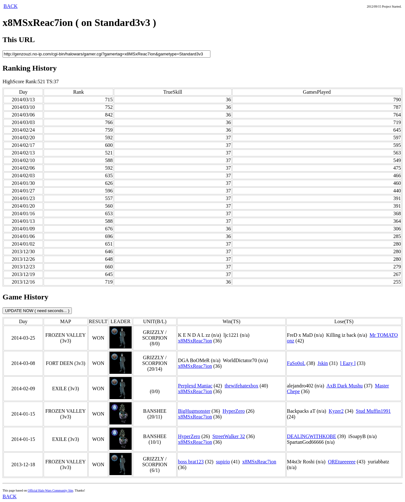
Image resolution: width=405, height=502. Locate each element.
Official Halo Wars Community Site (50, 490)
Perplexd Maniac (195, 385)
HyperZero (233, 411)
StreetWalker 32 (228, 436)
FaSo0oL (296, 363)
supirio (223, 461)
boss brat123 (190, 461)
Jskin (322, 363)
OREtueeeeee (342, 461)
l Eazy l (348, 363)
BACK (10, 6)
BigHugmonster (194, 411)
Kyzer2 (336, 411)
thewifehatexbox (242, 385)
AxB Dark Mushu (345, 385)
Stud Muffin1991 (373, 411)
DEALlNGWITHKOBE (311, 436)
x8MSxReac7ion (195, 340)
